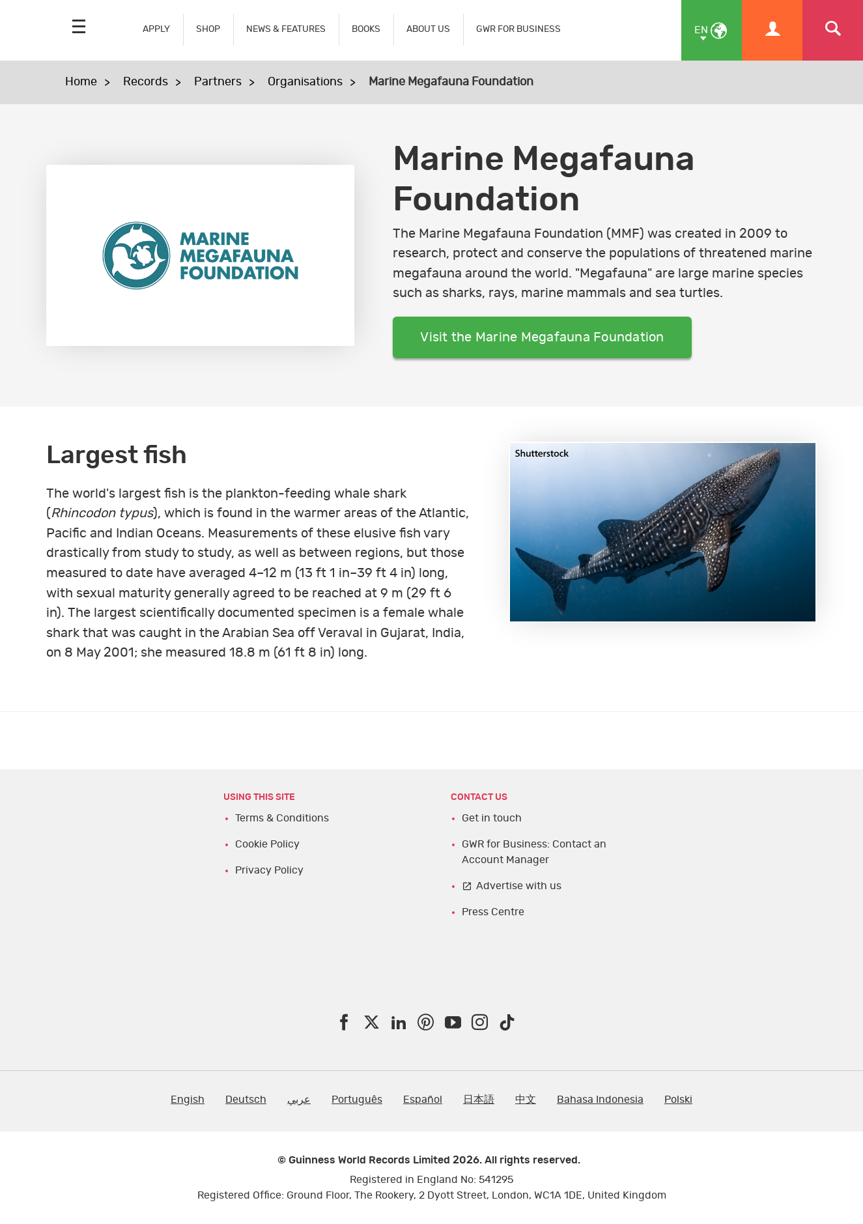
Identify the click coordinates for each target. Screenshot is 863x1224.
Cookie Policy (267, 844)
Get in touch (492, 818)
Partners (218, 82)
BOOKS (366, 29)
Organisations (305, 82)
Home (81, 82)
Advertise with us (518, 886)
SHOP (208, 29)
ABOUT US (428, 29)
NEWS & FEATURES (286, 29)
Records (145, 82)
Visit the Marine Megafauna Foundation (542, 337)
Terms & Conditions (282, 818)
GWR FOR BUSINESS (518, 29)
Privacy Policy (269, 870)
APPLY (156, 29)
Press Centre (493, 912)
